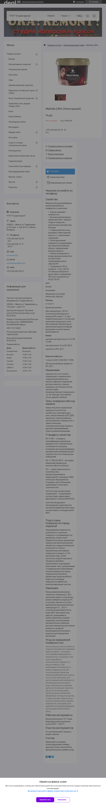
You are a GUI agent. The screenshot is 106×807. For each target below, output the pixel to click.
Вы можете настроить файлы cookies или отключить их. (52, 791)
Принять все (45, 800)
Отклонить (61, 800)
